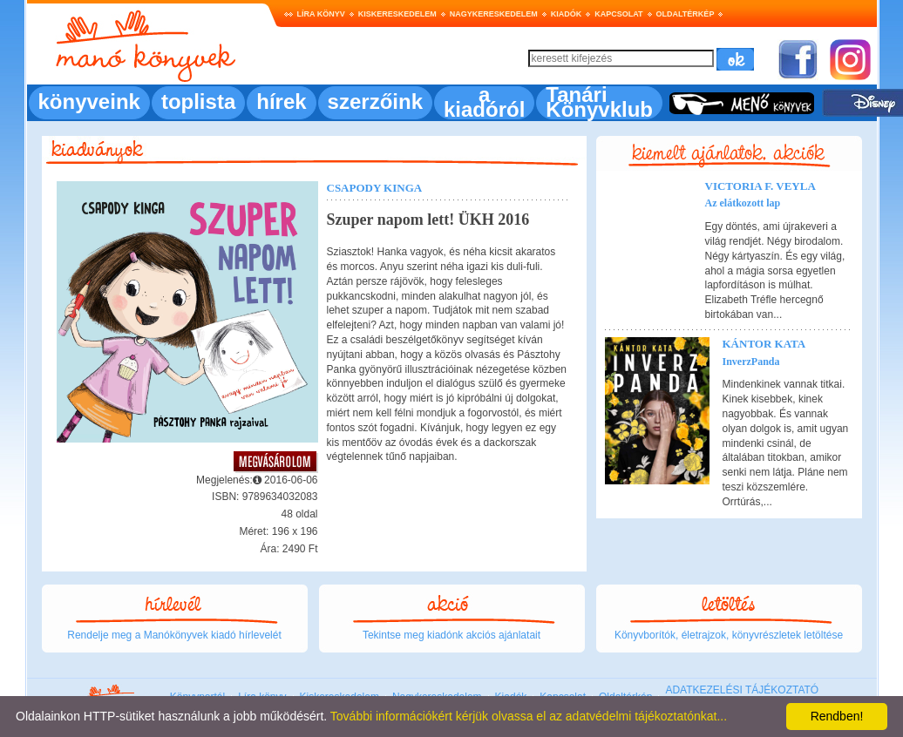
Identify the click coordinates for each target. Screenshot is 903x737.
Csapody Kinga (375, 187)
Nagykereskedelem (494, 14)
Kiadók (566, 14)
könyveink (89, 101)
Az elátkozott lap (743, 203)
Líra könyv (321, 14)
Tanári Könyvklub (599, 102)
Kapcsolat (618, 14)
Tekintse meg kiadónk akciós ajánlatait (451, 635)
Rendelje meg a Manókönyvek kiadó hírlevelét (174, 635)
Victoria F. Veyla (760, 186)
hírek (281, 101)
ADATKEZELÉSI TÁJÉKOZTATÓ (741, 690)
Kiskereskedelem (397, 14)
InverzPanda (751, 361)
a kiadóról (484, 102)
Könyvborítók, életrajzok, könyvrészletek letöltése (728, 635)
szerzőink (375, 101)
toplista (198, 101)
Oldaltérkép (685, 14)
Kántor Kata (764, 343)
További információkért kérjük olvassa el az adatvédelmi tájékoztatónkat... (528, 716)
